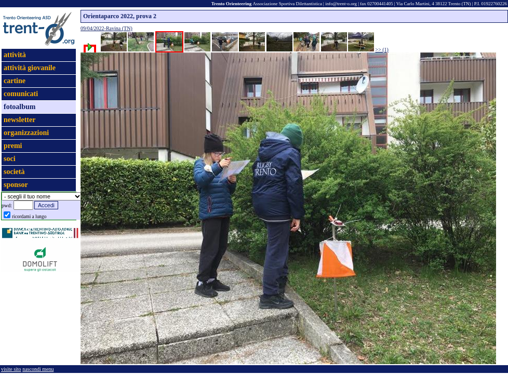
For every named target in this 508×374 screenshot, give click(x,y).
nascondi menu (38, 369)
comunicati (21, 94)
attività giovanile (30, 68)
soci (10, 159)
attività (15, 55)
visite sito (11, 369)
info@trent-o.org (341, 3)
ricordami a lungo (29, 216)
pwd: (7, 205)
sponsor (16, 185)
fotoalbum (19, 107)
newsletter (19, 120)
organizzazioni (26, 133)
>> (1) (382, 49)
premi (13, 146)
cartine (14, 81)
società (14, 172)
